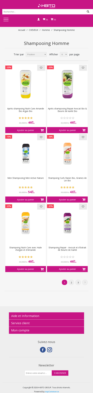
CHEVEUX (33, 30)
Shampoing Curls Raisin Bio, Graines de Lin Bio (67, 179)
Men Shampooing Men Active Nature (25, 178)
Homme (46, 30)
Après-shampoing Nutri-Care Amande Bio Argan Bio (25, 110)
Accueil (21, 30)
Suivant (85, 282)
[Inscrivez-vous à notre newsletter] (38, 373)
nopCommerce (52, 391)
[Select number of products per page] (63, 54)
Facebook (43, 350)
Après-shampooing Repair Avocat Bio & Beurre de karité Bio (67, 110)
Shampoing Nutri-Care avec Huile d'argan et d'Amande (25, 248)
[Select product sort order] (36, 54)
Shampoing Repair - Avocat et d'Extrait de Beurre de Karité (67, 248)
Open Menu (6, 19)
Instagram (50, 350)
